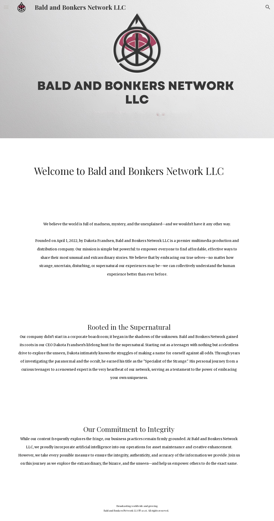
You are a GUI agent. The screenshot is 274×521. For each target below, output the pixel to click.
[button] (6, 7)
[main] (137, 170)
